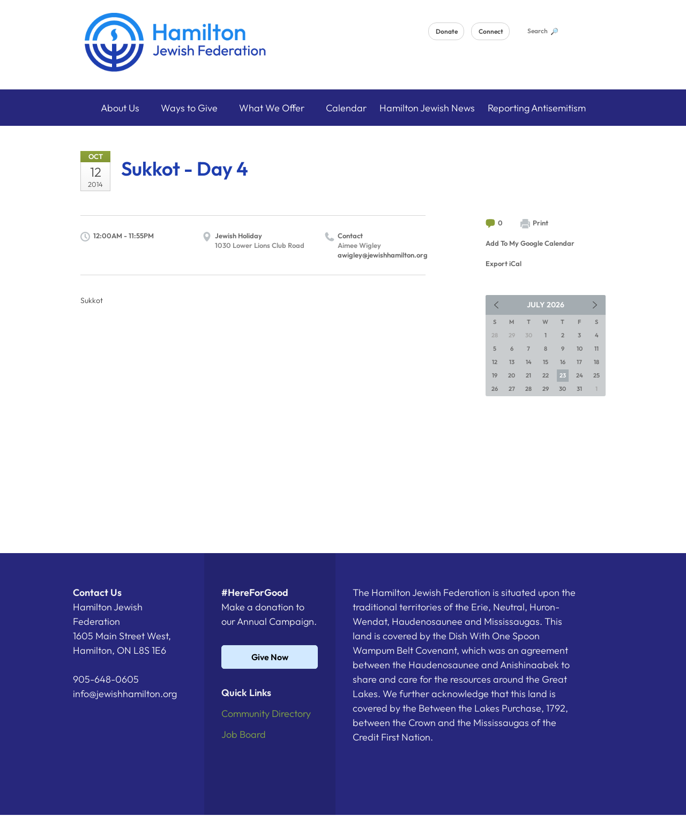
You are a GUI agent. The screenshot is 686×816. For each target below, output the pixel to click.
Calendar (346, 108)
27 (512, 388)
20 (511, 375)
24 (579, 375)
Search (542, 31)
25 (596, 375)
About (124, 108)
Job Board (243, 734)
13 (511, 362)
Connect (491, 31)
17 (579, 362)
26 (494, 388)
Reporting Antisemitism (537, 108)
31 (579, 388)
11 (596, 348)
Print (534, 223)
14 (529, 362)
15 (545, 362)
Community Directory (266, 713)
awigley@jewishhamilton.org (383, 255)
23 (563, 375)
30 (562, 388)
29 (545, 388)
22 (545, 375)
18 (596, 362)
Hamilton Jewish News (427, 108)
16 (562, 362)
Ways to (193, 108)
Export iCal (503, 263)
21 (528, 375)
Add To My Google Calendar (530, 243)
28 (528, 388)
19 (494, 375)
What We (276, 108)
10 (580, 348)
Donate (447, 31)
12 (494, 362)
